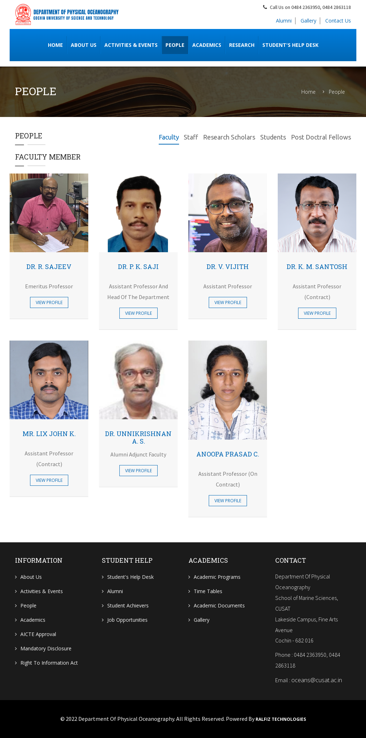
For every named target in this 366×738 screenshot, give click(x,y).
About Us (31, 576)
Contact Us (338, 20)
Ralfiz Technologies (281, 719)
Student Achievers (128, 605)
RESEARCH (241, 44)
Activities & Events (131, 44)
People (174, 44)
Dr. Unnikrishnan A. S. (138, 437)
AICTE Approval (38, 634)
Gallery (308, 20)
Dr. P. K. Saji (138, 266)
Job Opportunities (127, 619)
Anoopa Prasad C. (227, 454)
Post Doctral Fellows (321, 137)
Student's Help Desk (290, 44)
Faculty (168, 137)
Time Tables (208, 591)
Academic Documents (219, 605)
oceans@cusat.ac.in (316, 680)
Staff (191, 137)
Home (55, 44)
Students (273, 137)
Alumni (284, 20)
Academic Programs (217, 576)
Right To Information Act (49, 662)
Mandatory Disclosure (45, 648)
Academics (206, 44)
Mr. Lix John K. (49, 433)
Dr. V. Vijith (228, 266)
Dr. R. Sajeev (48, 266)
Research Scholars (229, 137)
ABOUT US (84, 44)
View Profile (49, 302)
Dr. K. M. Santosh (317, 266)
